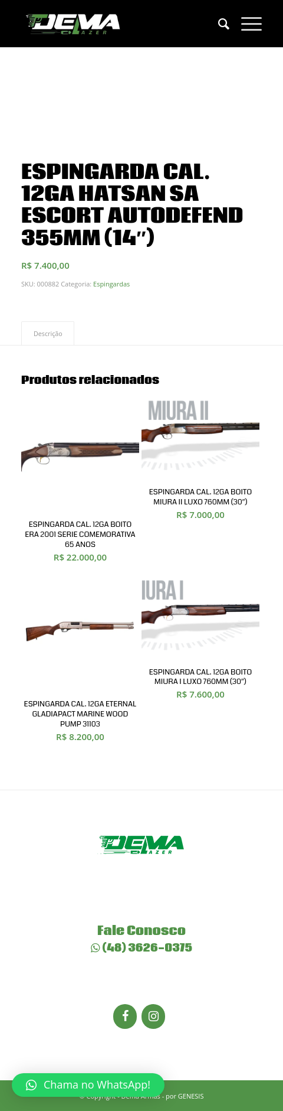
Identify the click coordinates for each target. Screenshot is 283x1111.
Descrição (48, 333)
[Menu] (245, 23)
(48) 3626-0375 (141, 948)
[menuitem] (217, 23)
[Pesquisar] (217, 23)
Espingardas (111, 283)
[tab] (47, 333)
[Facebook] (125, 1016)
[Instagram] (153, 1016)
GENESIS (191, 1096)
